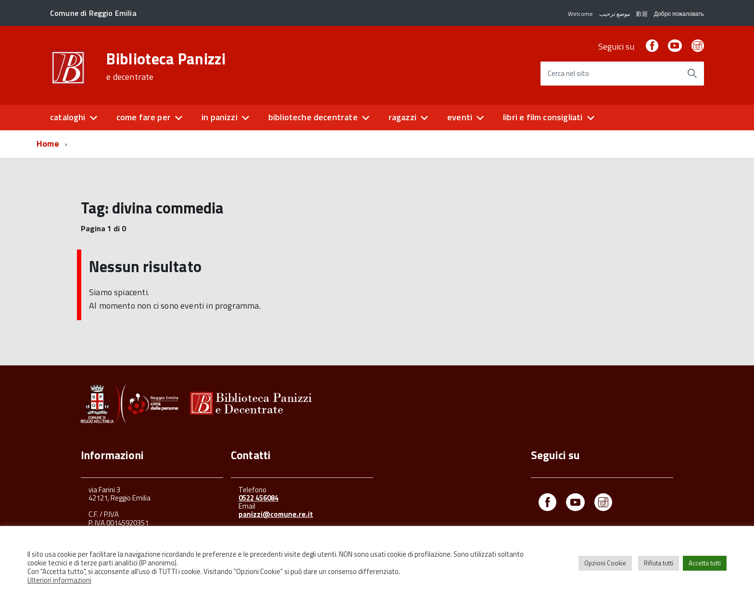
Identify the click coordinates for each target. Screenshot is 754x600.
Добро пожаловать (679, 13)
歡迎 (642, 13)
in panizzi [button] (219, 117)
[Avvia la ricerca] (692, 74)
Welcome (580, 13)
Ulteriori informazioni (59, 580)
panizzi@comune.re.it (276, 514)
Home (48, 143)
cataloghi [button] (68, 117)
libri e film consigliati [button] (542, 117)
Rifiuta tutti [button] (658, 563)
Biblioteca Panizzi (166, 66)
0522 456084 (258, 497)
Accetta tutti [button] (705, 563)
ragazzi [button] (402, 117)
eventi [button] (459, 117)
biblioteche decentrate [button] (313, 117)
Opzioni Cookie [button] (605, 563)
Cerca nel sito (568, 74)
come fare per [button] (143, 117)
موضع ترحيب (614, 13)
